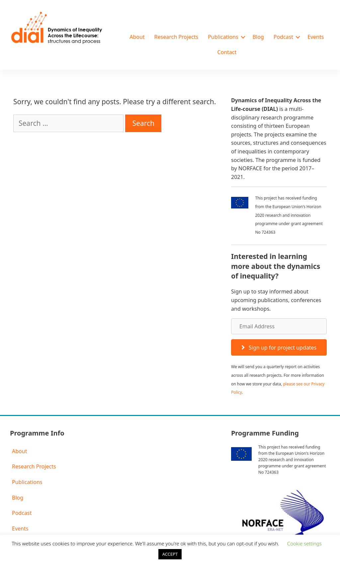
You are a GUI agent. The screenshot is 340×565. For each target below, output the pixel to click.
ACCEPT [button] (170, 554)
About (136, 36)
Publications (223, 36)
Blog (258, 36)
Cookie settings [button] (304, 543)
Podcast (283, 36)
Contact (226, 52)
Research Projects (176, 36)
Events (315, 36)
